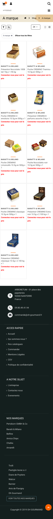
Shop (34, 18)
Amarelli (10, 447)
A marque (46, 18)
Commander (14, 349)
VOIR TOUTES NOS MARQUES (21, 498)
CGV (10, 359)
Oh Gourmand (15, 493)
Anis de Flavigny (16, 488)
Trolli (11, 465)
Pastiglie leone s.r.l (18, 470)
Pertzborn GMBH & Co (17, 424)
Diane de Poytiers (17, 475)
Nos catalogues (15, 344)
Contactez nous (15, 390)
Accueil (11, 334)
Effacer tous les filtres (23, 36)
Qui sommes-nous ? (17, 339)
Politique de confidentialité (20, 365)
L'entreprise (13, 385)
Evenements (14, 395)
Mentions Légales (16, 354)
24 (35, 27)
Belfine (10, 434)
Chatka (10, 443)
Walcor (12, 479)
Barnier (12, 484)
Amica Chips (12, 438)
